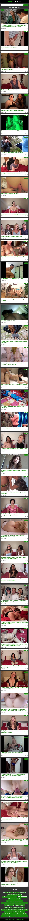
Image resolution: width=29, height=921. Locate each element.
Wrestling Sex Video (9, 905)
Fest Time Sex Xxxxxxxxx (8, 913)
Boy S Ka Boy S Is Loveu (19, 911)
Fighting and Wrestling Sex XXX (14, 894)
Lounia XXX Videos (22, 916)
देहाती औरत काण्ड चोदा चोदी (21, 913)
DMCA (14, 919)
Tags (10, 919)
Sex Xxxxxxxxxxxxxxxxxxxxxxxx (9, 896)
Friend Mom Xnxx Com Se (14, 898)
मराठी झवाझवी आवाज (22, 896)
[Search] (12, 5)
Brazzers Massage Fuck (18, 907)
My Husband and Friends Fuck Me (14, 901)
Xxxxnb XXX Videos (19, 905)
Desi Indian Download (23, 909)
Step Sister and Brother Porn (19, 892)
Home (6, 919)
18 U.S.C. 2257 (20, 919)
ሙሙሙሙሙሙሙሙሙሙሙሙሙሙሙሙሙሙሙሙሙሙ (14, 903)
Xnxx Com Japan (8, 911)
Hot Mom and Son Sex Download (9, 909)
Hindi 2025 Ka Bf (7, 892)
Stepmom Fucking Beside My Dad (9, 916)
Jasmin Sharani (8, 907)
